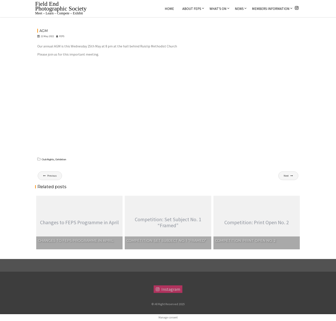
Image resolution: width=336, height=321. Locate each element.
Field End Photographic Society (61, 6)
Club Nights (48, 159)
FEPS (60, 36)
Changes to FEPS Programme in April (75, 241)
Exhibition (61, 159)
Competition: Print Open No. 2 (245, 241)
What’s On (218, 8)
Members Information (271, 8)
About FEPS (191, 8)
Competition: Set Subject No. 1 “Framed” (166, 241)
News (239, 8)
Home (169, 8)
